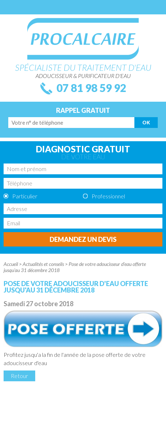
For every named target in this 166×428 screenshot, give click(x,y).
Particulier (24, 196)
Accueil (11, 264)
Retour (19, 375)
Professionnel (108, 196)
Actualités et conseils (43, 264)
